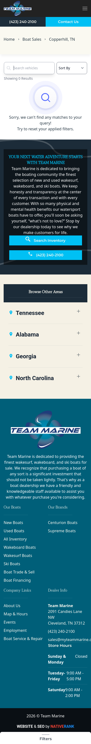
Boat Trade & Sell (19, 572)
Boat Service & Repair (23, 638)
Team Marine (60, 605)
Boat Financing (17, 580)
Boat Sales (32, 39)
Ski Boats (12, 563)
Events (10, 622)
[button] (85, 8)
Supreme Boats (62, 530)
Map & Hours (16, 614)
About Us (12, 605)
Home (9, 39)
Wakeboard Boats (20, 547)
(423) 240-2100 (22, 21)
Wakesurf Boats (18, 555)
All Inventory (15, 539)
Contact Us (68, 21)
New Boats (13, 522)
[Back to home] (18, 8)
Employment (15, 630)
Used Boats (14, 530)
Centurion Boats (63, 522)
